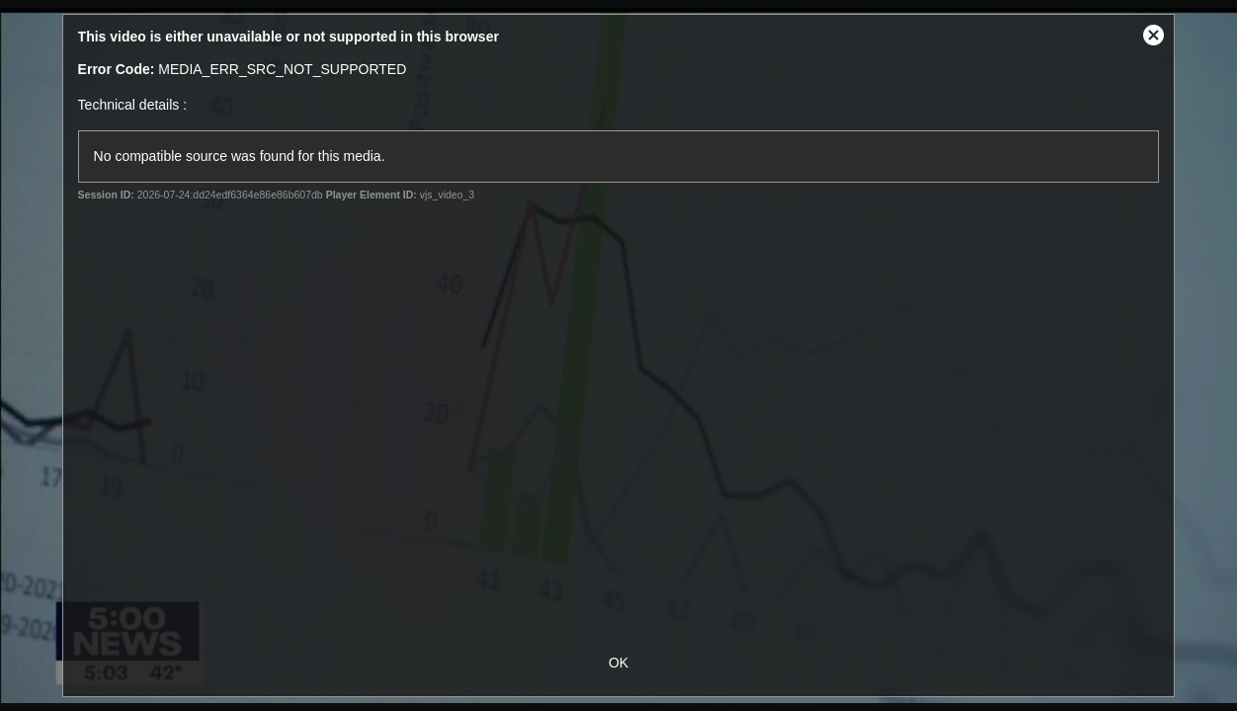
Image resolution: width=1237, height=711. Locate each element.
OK (618, 663)
